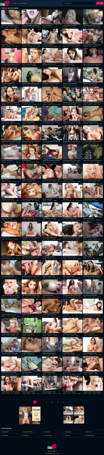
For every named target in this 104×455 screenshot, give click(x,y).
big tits (68, 46)
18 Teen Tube (5, 432)
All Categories (23, 3)
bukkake (94, 104)
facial (11, 27)
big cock (54, 65)
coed (59, 393)
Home (15, 3)
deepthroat (17, 104)
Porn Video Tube (90, 435)
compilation (24, 27)
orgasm (97, 65)
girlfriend (16, 27)
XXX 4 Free (88, 432)
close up (90, 27)
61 (63, 402)
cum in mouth (94, 46)
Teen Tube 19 (47, 432)
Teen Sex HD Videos (28, 432)
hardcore (16, 239)
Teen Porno (25, 435)
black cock (99, 258)
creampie (55, 46)
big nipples (86, 123)
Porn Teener (5, 435)
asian (3, 239)
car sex (34, 123)
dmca (58, 453)
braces (77, 335)
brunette (9, 46)
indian (52, 123)
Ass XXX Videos (48, 435)
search (98, 3)
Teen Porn (67, 435)
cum (3, 27)
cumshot (7, 27)
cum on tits (18, 162)
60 (57, 402)
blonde (44, 27)
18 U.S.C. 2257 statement (50, 453)
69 (2, 65)
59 (52, 402)
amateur (3, 46)
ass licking (24, 46)
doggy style (97, 162)
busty (36, 316)
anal (23, 162)
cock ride (54, 27)
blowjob (49, 27)
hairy (93, 65)
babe (3, 123)
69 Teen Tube (68, 432)
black (94, 258)
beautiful (29, 181)
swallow (39, 27)
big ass (64, 46)
